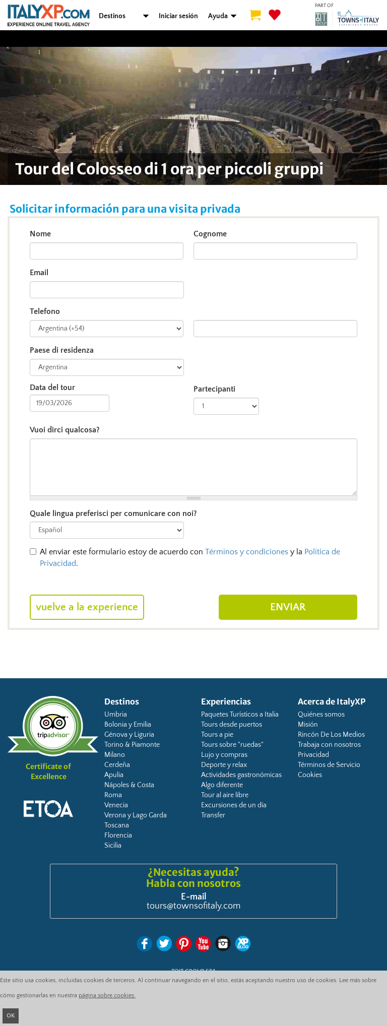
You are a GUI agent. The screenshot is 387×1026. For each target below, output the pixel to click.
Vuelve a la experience (87, 607)
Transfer (213, 815)
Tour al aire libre (224, 795)
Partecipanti (214, 389)
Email (39, 272)
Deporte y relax (224, 765)
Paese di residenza (62, 350)
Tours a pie (217, 735)
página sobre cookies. (107, 995)
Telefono (45, 311)
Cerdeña (117, 765)
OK (11, 1015)
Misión (308, 725)
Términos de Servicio (329, 765)
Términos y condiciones (246, 551)
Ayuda (218, 16)
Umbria (115, 715)
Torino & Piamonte (132, 745)
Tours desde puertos (231, 725)
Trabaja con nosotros (329, 745)
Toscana (116, 825)
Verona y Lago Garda (135, 815)
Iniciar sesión (178, 16)
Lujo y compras (224, 755)
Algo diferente (222, 785)
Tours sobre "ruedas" (232, 745)
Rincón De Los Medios (331, 735)
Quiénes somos (321, 715)
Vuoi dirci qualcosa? (65, 429)
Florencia (118, 835)
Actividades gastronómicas (241, 775)
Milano (114, 755)
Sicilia (112, 846)
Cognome (210, 233)
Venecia (116, 805)
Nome (40, 233)
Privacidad (313, 755)
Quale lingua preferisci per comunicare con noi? (113, 513)
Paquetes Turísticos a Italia (240, 715)
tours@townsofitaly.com (193, 906)
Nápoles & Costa (129, 785)
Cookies (310, 775)
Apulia (113, 775)
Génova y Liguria (129, 735)
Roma (113, 795)
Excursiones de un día (234, 805)
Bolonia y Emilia (127, 725)
